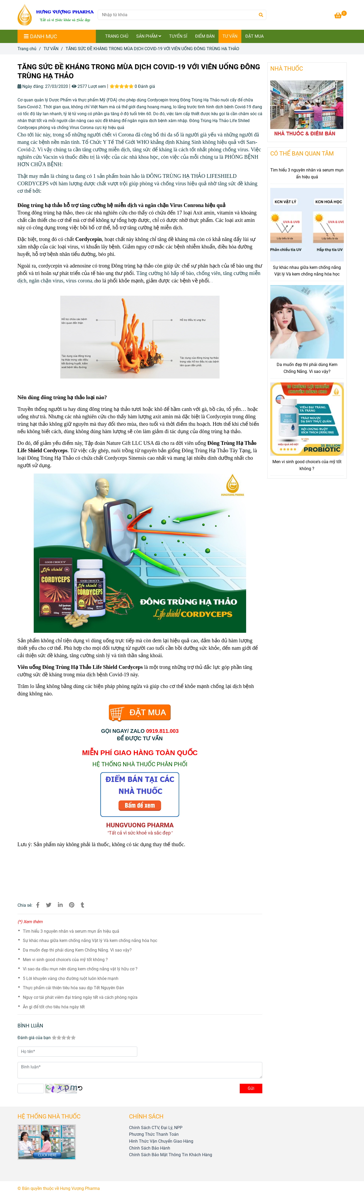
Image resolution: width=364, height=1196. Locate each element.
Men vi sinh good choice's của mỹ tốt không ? (65, 959)
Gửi (251, 1088)
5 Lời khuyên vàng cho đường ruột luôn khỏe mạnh (70, 978)
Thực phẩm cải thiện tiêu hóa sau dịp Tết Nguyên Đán (73, 987)
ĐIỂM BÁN (205, 36)
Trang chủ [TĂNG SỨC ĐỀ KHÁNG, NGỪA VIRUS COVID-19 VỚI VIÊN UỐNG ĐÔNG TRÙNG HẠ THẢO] (27, 48)
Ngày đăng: (31, 86)
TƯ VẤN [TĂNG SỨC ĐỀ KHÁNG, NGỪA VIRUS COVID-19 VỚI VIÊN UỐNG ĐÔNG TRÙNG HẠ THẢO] (51, 48)
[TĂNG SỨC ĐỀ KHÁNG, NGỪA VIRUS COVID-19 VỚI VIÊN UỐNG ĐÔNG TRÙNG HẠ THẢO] (340, 16)
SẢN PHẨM (148, 36)
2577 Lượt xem (89, 86)
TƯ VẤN (229, 36)
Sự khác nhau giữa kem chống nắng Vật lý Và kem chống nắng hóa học (90, 940)
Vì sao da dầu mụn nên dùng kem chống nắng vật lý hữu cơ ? (80, 968)
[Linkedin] (60, 905)
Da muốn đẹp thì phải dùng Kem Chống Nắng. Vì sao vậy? (77, 950)
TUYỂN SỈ (178, 36)
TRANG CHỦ (116, 36)
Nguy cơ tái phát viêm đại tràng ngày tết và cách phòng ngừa (80, 997)
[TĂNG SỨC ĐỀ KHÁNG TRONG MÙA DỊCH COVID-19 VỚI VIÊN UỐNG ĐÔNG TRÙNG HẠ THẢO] (56, 15)
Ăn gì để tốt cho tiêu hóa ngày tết (54, 1006)
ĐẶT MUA (254, 36)
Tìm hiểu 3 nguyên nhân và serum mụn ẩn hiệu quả (71, 931)
